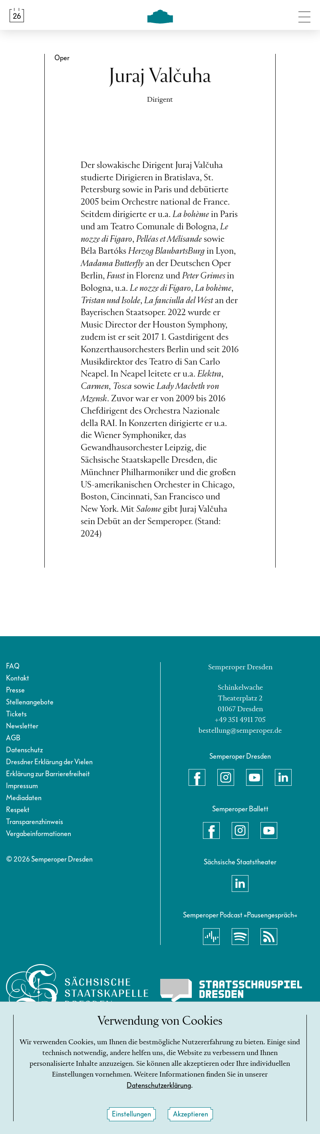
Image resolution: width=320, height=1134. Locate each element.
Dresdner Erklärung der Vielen (49, 762)
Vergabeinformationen (38, 834)
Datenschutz (24, 750)
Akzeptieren (190, 1114)
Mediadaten (24, 798)
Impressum (22, 786)
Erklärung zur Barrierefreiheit (48, 774)
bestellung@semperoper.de (240, 730)
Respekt (18, 810)
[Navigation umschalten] (304, 15)
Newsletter (22, 726)
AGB (13, 738)
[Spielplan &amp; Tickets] (17, 15)
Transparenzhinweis (34, 822)
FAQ (13, 666)
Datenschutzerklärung (159, 1085)
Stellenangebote (30, 702)
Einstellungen (131, 1114)
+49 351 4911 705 (240, 720)
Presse (15, 690)
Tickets (16, 714)
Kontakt (17, 678)
